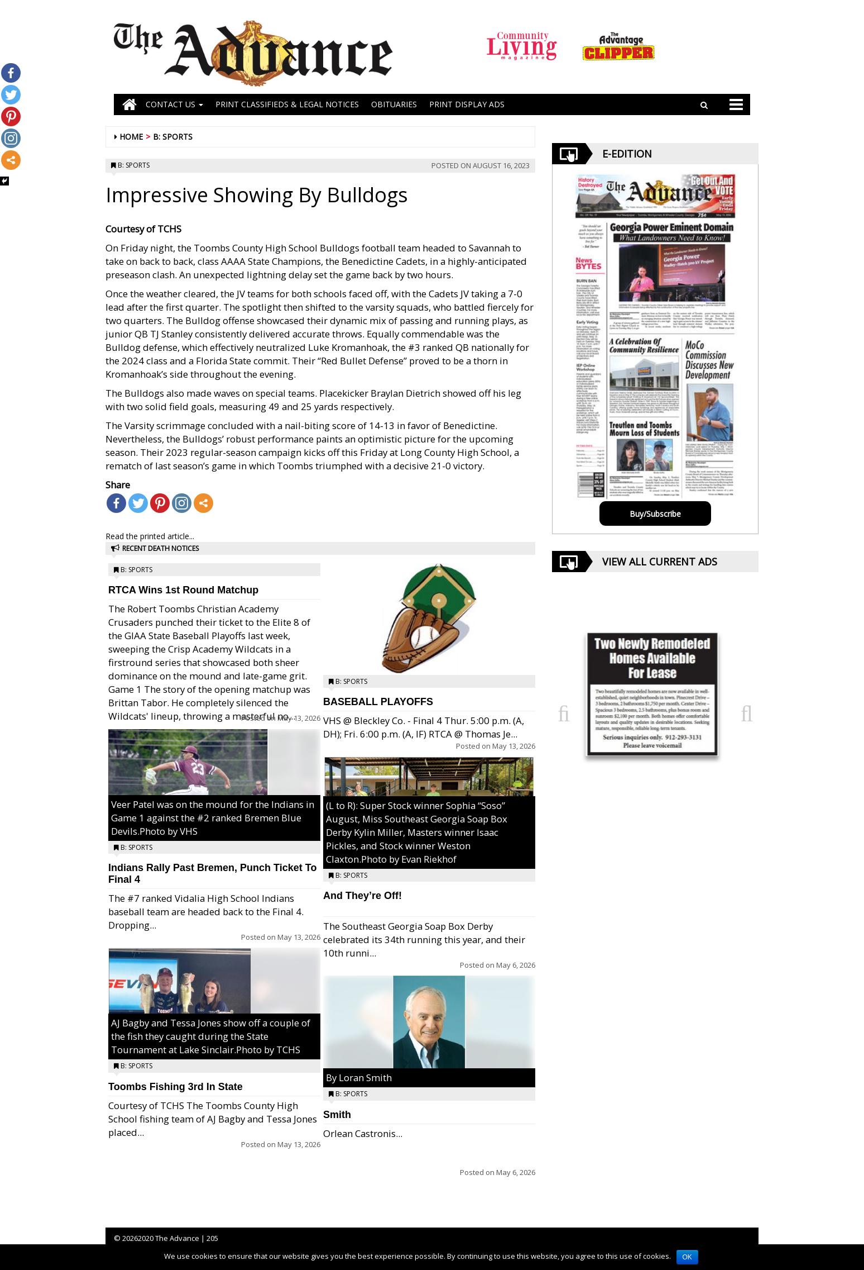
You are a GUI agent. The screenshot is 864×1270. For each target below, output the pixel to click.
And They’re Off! (362, 895)
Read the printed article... (149, 536)
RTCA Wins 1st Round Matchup (183, 590)
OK (687, 1257)
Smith (337, 1114)
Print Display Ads (467, 104)
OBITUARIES (394, 104)
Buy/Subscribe (655, 513)
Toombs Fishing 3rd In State (175, 1086)
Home (131, 136)
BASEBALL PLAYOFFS (378, 701)
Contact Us (174, 104)
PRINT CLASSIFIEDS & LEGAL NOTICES (287, 104)
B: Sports (173, 136)
